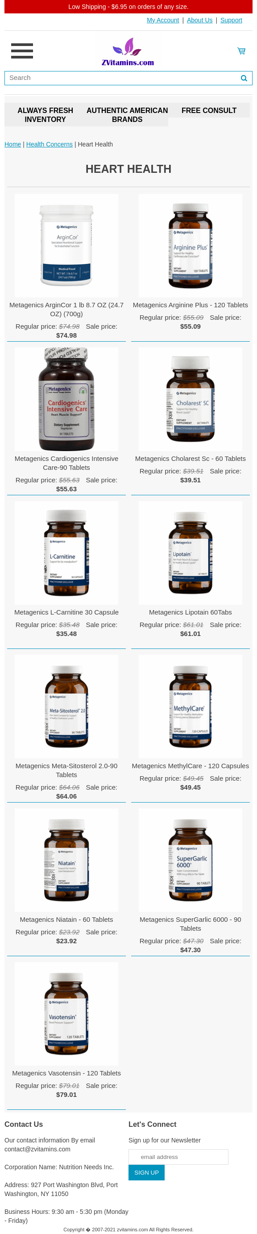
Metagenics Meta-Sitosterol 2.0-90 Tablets (66, 770)
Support (231, 20)
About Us (200, 20)
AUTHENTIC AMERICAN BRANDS (127, 115)
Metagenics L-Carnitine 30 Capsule (66, 612)
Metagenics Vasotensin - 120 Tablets (66, 1073)
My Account (163, 20)
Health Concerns (49, 144)
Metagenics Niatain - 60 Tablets (66, 919)
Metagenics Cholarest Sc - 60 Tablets (190, 458)
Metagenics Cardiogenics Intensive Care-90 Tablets (67, 463)
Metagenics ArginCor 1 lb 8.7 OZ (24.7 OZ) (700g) (66, 309)
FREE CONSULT (209, 110)
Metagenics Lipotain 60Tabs (190, 612)
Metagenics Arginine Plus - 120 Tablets (190, 305)
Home (12, 144)
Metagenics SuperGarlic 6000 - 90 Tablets (190, 924)
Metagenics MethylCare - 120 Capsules (190, 766)
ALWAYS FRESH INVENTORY (45, 115)
